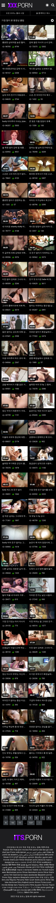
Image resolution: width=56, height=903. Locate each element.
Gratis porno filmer (43, 880)
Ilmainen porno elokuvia (35, 860)
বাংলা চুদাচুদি (13, 857)
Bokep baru (13, 885)
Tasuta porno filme (26, 885)
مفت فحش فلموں (9, 867)
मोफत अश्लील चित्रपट (46, 865)
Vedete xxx (37, 870)
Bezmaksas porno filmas (17, 872)
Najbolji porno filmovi (31, 882)
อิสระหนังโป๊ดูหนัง (9, 880)
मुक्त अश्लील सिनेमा (35, 890)
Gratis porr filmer (17, 860)
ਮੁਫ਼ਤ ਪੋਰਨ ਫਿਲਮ (38, 867)
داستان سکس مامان (26, 855)
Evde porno (39, 855)
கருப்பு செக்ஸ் (20, 862)
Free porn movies (21, 850)
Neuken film (8, 850)
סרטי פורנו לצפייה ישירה (12, 887)
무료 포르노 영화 (47, 877)
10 (12, 823)
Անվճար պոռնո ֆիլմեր (30, 857)
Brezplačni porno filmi (30, 877)
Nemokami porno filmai (38, 872)
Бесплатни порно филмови (25, 875)
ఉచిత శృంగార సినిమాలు (30, 865)
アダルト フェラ (29, 887)
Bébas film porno (31, 892)
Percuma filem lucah (26, 880)
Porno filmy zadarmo (11, 877)
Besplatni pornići (45, 875)
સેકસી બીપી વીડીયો (34, 862)
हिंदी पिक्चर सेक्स (14, 865)
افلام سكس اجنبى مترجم (36, 852)
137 (31, 823)
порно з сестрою (24, 870)
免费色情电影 (11, 870)
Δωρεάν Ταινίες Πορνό (44, 885)
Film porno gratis (43, 887)
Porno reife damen (18, 852)
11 (20, 823)
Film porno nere (35, 850)
